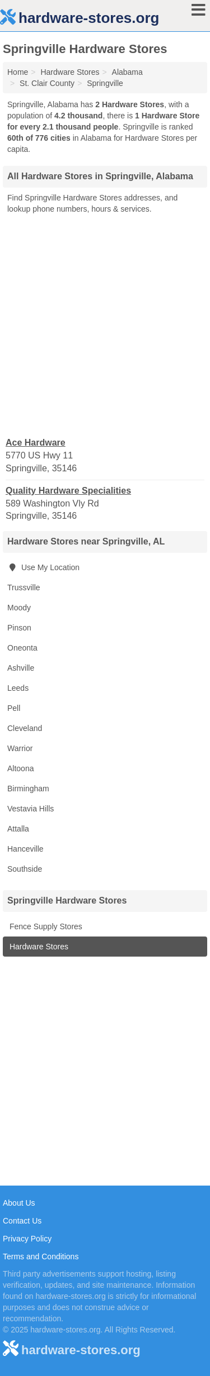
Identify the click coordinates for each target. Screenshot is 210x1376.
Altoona (20, 768)
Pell (13, 708)
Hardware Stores (37, 946)
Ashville (20, 667)
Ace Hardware (36, 442)
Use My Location (43, 567)
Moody (19, 607)
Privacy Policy (27, 1238)
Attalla (18, 828)
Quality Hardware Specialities (68, 490)
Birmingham (28, 788)
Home (17, 72)
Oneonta (22, 647)
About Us (19, 1202)
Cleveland (24, 728)
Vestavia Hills (30, 808)
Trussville (23, 587)
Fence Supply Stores (44, 926)
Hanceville (25, 848)
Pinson (19, 627)
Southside (24, 868)
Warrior (19, 748)
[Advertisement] (105, 324)
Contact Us (22, 1220)
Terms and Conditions (40, 1256)
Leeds (18, 688)
